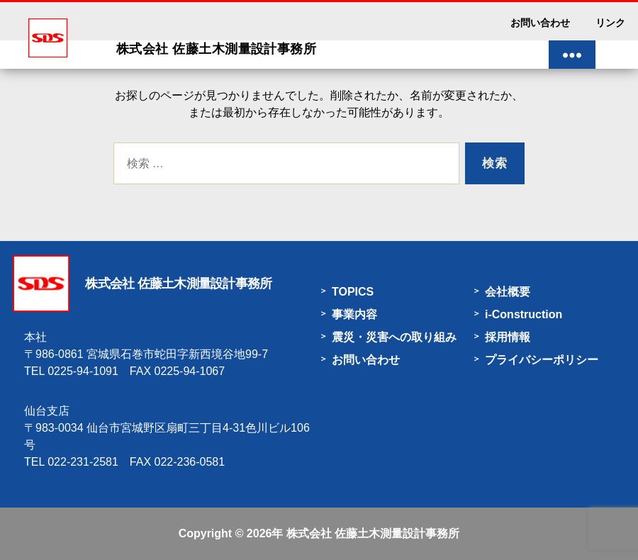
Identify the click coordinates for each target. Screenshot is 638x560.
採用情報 (507, 337)
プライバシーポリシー (541, 360)
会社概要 (507, 292)
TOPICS (353, 292)
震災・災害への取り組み (394, 337)
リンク (610, 22)
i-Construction (523, 314)
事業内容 (354, 314)
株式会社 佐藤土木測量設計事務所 (372, 533)
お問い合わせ (540, 22)
